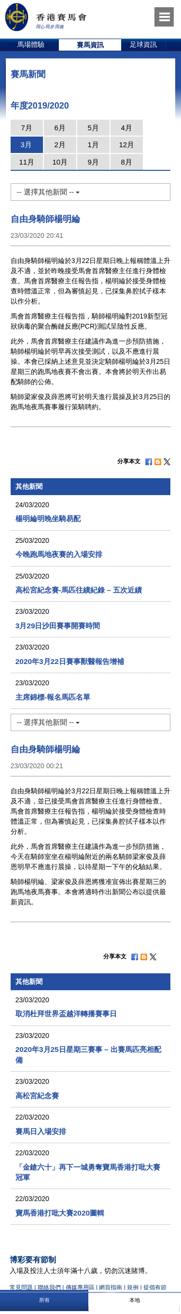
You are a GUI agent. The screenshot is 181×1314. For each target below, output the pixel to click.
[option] (31, 45)
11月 (26, 162)
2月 (60, 144)
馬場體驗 (30, 44)
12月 (126, 144)
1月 (93, 144)
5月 (93, 128)
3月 (26, 144)
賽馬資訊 (90, 45)
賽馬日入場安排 (40, 1131)
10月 (60, 162)
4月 (126, 128)
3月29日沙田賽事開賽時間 (57, 626)
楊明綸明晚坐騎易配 (48, 518)
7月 (26, 128)
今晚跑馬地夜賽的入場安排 (58, 554)
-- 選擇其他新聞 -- (48, 192)
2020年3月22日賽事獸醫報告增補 (69, 661)
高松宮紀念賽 (37, 1096)
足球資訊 (143, 44)
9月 (93, 162)
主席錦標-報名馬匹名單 (52, 697)
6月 (60, 128)
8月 (126, 162)
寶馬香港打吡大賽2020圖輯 (59, 1213)
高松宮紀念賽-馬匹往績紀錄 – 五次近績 (78, 590)
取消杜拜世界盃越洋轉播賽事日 (66, 1014)
